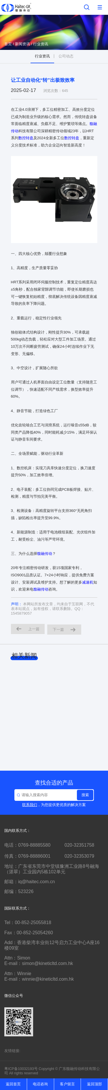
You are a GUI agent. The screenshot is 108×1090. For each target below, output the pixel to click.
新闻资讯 (22, 44)
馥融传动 (44, 553)
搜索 (85, 795)
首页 (8, 44)
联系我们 (29, 805)
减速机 (87, 582)
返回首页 (13, 1084)
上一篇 (27, 629)
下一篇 (64, 629)
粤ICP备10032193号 (21, 1069)
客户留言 (67, 1084)
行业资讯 (40, 44)
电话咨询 (40, 1084)
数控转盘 (25, 138)
